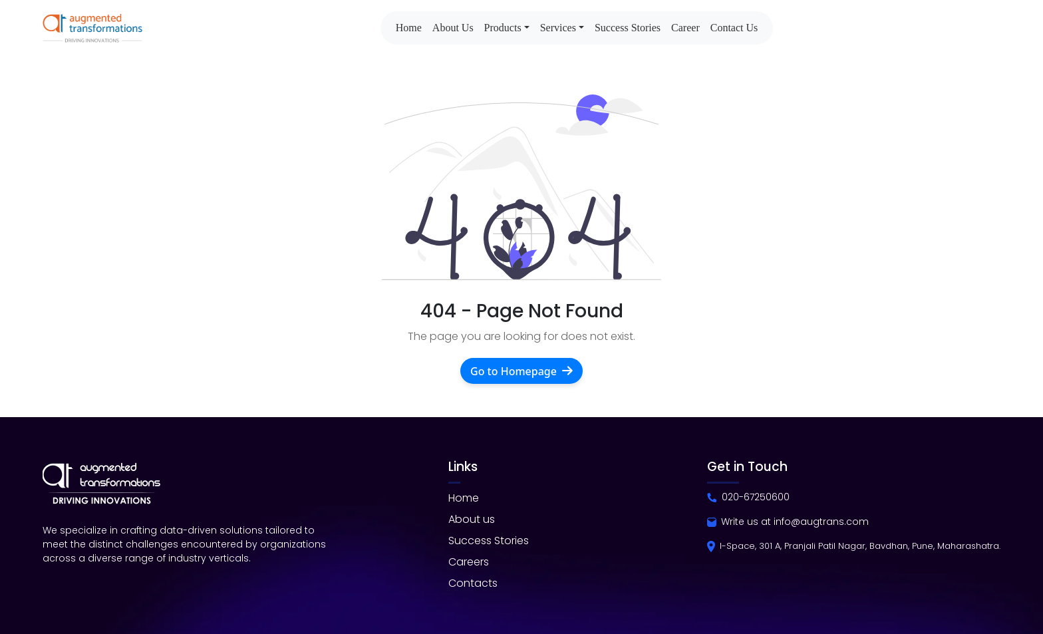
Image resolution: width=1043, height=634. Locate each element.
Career (685, 27)
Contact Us (734, 27)
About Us (453, 27)
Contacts (473, 583)
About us (471, 519)
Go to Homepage (521, 371)
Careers (468, 561)
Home (409, 27)
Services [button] (558, 27)
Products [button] (503, 27)
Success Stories (628, 27)
